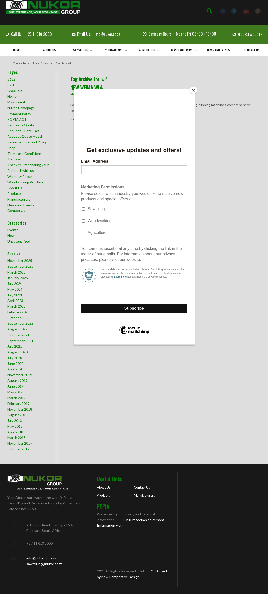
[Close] (193, 90)
